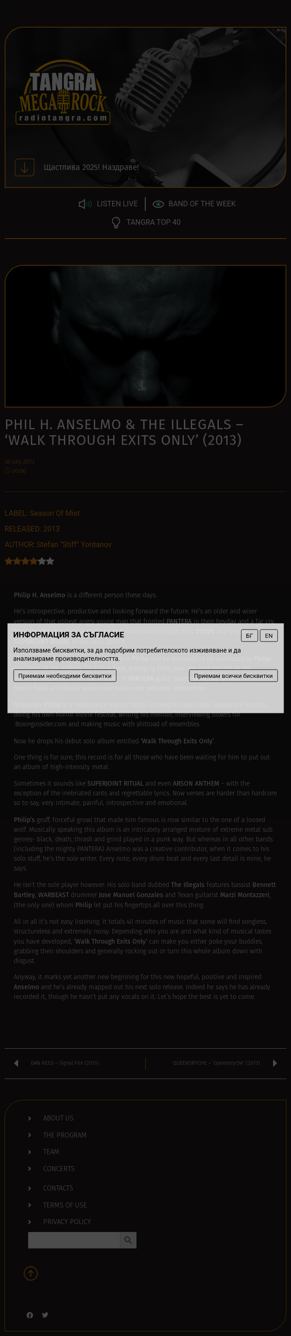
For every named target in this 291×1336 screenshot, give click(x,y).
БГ (249, 635)
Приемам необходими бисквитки (65, 675)
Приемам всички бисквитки (233, 675)
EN (269, 635)
